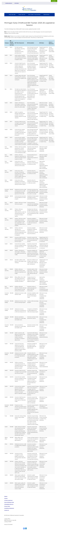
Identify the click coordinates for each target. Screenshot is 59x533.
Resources (47, 14)
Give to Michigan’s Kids (9, 502)
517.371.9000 (16, 3)
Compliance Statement (9, 508)
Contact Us (6, 510)
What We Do (23, 14)
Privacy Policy (7, 506)
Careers (6, 498)
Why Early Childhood (35, 14)
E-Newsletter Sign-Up (8, 504)
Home (18, 17)
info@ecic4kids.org (8, 3)
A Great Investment (8, 500)
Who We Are (13, 14)
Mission (5, 496)
